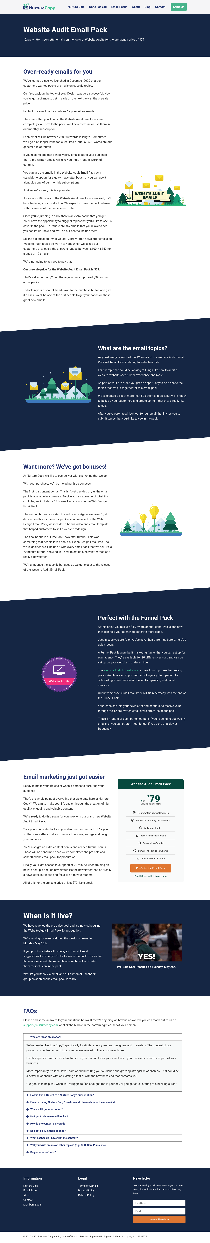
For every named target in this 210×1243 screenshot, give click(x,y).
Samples (178, 7)
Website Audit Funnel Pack (121, 670)
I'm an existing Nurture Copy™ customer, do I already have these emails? (72, 1102)
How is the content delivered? (47, 1123)
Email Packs (119, 7)
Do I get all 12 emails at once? (48, 1130)
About (136, 7)
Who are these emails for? (45, 1036)
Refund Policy (86, 1195)
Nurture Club (76, 7)
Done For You (98, 7)
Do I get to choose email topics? (49, 1116)
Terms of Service (88, 1185)
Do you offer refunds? (43, 1152)
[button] (102, 1037)
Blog (147, 7)
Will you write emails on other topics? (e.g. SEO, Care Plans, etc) (68, 1145)
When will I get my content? (46, 1109)
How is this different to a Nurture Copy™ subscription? (62, 1095)
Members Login (32, 1204)
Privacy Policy (86, 1190)
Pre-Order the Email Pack (150, 868)
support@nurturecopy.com (40, 1025)
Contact (160, 7)
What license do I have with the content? (54, 1137)
